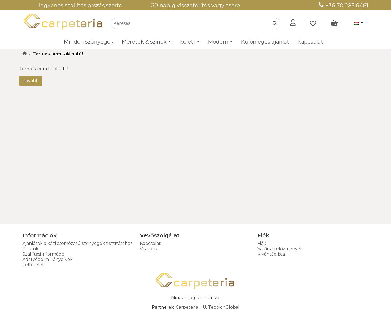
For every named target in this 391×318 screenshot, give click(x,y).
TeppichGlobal (224, 307)
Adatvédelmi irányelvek (47, 259)
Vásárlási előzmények (280, 248)
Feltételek (33, 264)
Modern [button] (218, 41)
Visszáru (148, 248)
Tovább (31, 80)
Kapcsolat (310, 41)
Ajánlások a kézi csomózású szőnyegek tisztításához (77, 243)
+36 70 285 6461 (344, 5)
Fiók (261, 243)
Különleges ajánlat (265, 41)
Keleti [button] (187, 41)
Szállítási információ (43, 254)
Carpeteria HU (191, 307)
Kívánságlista (271, 254)
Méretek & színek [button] (144, 41)
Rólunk (30, 248)
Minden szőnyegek (89, 41)
